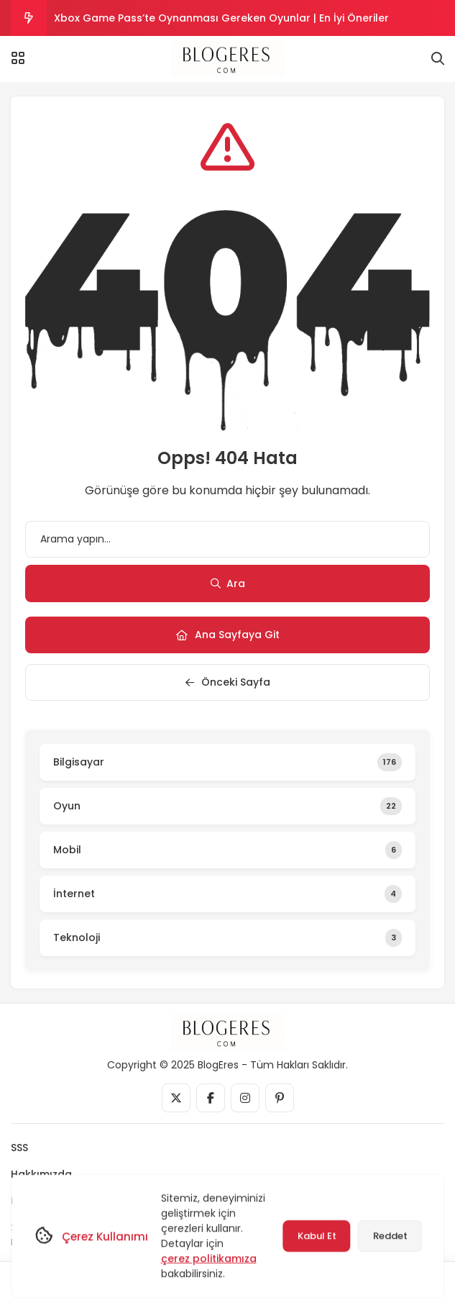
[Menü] (18, 58)
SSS (19, 1147)
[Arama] (437, 59)
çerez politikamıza (208, 1258)
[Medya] (176, 1098)
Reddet (389, 1236)
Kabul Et (316, 1236)
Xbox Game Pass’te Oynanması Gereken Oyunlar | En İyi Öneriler (221, 18)
